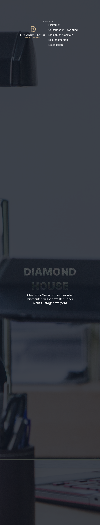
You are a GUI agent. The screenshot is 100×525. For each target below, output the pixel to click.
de (57, 22)
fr (46, 22)
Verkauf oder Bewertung (63, 29)
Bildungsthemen (58, 39)
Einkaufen (54, 25)
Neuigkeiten (55, 44)
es (53, 22)
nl (50, 22)
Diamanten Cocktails (60, 34)
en (43, 22)
